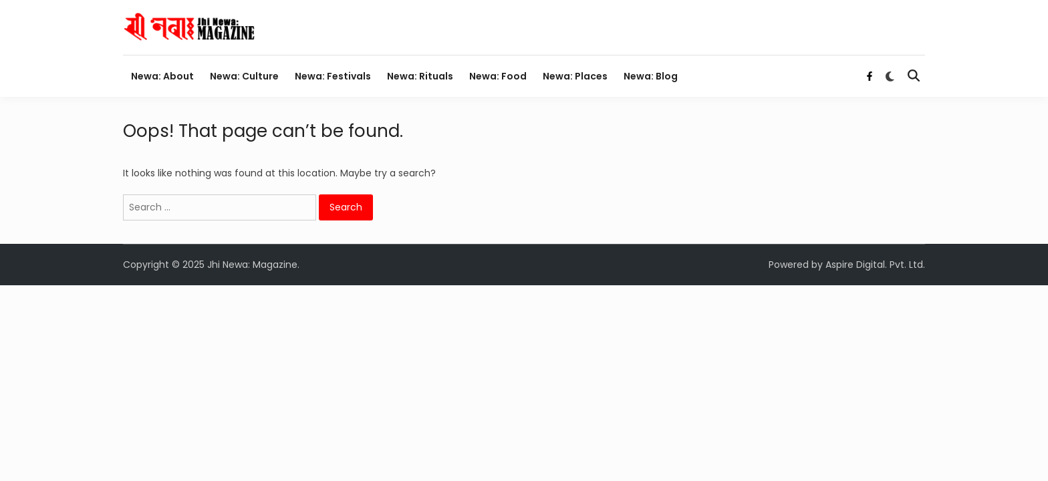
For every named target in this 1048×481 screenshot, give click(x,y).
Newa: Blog (651, 76)
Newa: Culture (244, 76)
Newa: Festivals (333, 76)
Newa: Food (498, 76)
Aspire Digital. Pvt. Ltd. (875, 264)
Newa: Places (575, 76)
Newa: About (162, 76)
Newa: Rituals (420, 76)
